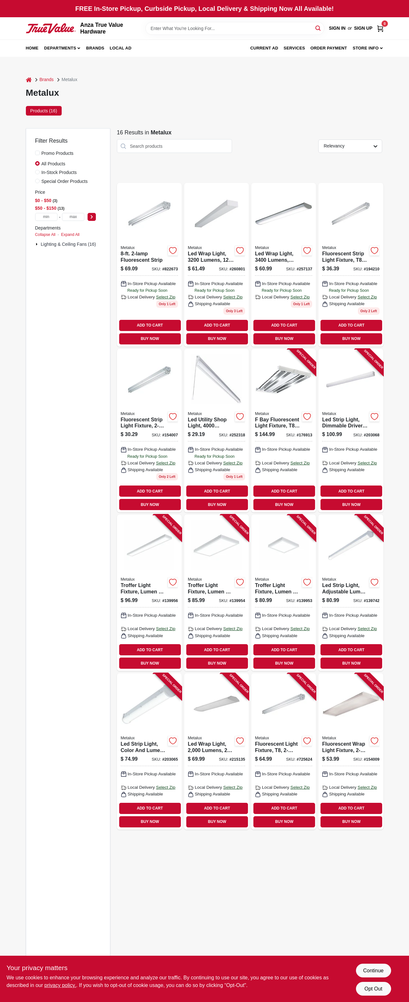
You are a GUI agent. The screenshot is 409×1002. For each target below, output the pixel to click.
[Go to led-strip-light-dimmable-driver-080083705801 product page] (350, 431)
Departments (60, 48)
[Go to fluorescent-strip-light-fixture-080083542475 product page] (350, 265)
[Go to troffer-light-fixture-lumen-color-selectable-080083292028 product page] (149, 593)
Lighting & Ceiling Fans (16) (68, 244)
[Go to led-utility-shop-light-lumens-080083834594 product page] (216, 431)
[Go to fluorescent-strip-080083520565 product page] (149, 265)
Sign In (337, 28)
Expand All (70, 234)
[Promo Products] (37, 153)
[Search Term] (234, 28)
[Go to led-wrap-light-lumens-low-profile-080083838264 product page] (283, 265)
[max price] (73, 217)
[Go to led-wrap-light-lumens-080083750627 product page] (216, 751)
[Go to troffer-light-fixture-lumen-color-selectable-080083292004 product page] (283, 593)
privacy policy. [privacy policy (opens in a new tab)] (60, 985)
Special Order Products (65, 181)
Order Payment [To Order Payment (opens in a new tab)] (328, 48)
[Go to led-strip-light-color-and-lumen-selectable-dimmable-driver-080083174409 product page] (149, 751)
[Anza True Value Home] (51, 28)
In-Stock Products (59, 172)
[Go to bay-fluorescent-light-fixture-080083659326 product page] (283, 431)
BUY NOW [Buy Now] (150, 338)
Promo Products (57, 153)
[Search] (318, 28)
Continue (373, 970)
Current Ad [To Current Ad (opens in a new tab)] (264, 48)
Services (294, 48)
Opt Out (373, 988)
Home (32, 48)
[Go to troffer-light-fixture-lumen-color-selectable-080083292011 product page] (216, 593)
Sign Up (363, 28)
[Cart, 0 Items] (380, 28)
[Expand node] (37, 244)
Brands (95, 48)
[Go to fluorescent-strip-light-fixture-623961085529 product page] (149, 431)
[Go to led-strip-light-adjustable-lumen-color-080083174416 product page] (350, 593)
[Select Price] (92, 217)
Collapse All (45, 234)
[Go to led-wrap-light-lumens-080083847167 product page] (216, 265)
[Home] (29, 79)
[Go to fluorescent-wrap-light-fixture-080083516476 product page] (350, 751)
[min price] (46, 217)
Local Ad (120, 48)
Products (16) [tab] (43, 110)
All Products (54, 163)
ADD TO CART (150, 325)
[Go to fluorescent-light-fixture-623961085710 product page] (283, 751)
